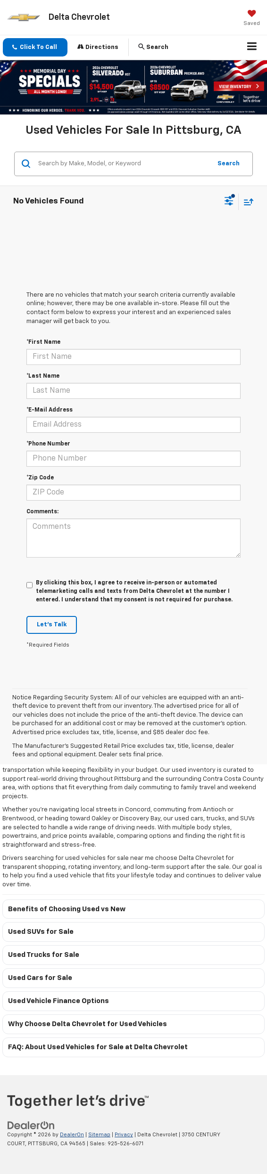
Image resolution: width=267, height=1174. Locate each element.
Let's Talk (52, 625)
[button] (35, 47)
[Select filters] (229, 202)
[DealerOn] (31, 1126)
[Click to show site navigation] (252, 47)
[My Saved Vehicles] (251, 18)
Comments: (42, 512)
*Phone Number (48, 444)
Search (228, 164)
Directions (97, 46)
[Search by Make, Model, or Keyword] (123, 164)
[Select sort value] (246, 202)
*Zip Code (40, 478)
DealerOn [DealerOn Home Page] (72, 1134)
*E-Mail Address (49, 410)
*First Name (43, 342)
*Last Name (42, 376)
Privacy (124, 1134)
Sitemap (99, 1134)
